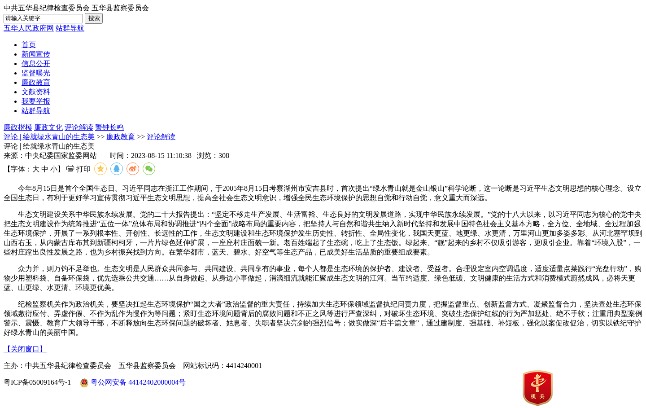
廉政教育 (36, 82)
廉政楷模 (18, 127)
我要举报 (36, 101)
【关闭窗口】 (25, 349)
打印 (78, 169)
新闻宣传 (36, 54)
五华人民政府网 (29, 28)
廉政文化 (48, 127)
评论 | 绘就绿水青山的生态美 (49, 136)
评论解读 (79, 127)
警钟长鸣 (109, 127)
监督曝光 (36, 73)
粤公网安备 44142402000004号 (133, 382)
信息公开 (36, 63)
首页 (29, 44)
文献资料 (36, 92)
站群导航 (70, 28)
